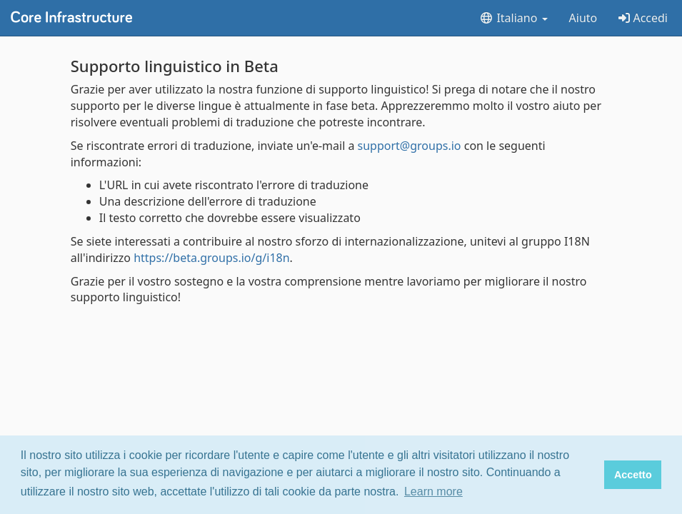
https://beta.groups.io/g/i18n (211, 258)
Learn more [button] (433, 491)
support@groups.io (409, 145)
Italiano (513, 18)
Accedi (643, 18)
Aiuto (583, 18)
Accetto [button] (633, 474)
